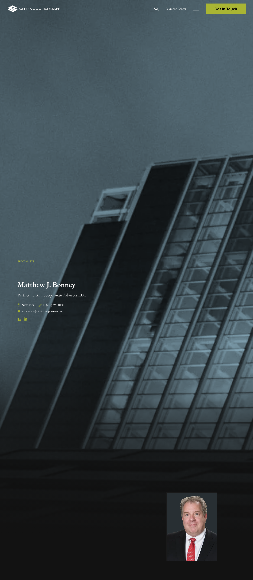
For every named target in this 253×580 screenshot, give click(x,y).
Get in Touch (226, 8)
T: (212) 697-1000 (55, 305)
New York (28, 304)
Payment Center (174, 8)
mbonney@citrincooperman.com (44, 311)
